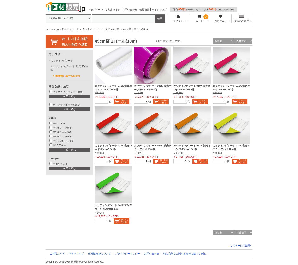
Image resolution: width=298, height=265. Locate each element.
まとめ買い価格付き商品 (66, 104)
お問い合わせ (129, 9)
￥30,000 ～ (60, 145)
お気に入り (220, 18)
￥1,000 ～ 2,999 (62, 127)
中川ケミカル (60, 164)
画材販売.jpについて (99, 253)
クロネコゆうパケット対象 (68, 92)
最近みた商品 (241, 18)
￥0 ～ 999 (59, 123)
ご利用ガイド (112, 9)
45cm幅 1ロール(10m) (67, 75)
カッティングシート (67, 29)
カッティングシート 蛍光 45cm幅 (101, 29)
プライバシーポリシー (127, 253)
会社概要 (144, 9)
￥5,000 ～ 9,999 (62, 136)
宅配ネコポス (203, 9)
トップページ (95, 9)
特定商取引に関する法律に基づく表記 (184, 253)
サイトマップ (159, 9)
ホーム (49, 29)
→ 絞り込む (69, 96)
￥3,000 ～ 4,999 (62, 132)
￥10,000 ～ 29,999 (63, 141)
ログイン (178, 18)
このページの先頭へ (241, 245)
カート (199, 18)
